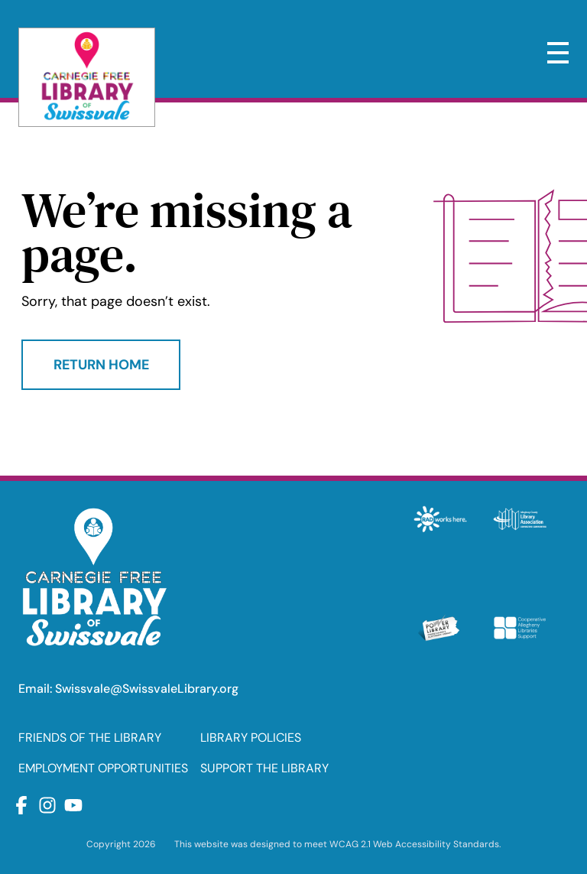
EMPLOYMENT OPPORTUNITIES (103, 768)
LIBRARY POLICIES (250, 737)
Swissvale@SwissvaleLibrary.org (146, 689)
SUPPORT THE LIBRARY (264, 768)
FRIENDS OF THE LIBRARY (89, 737)
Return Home (101, 365)
